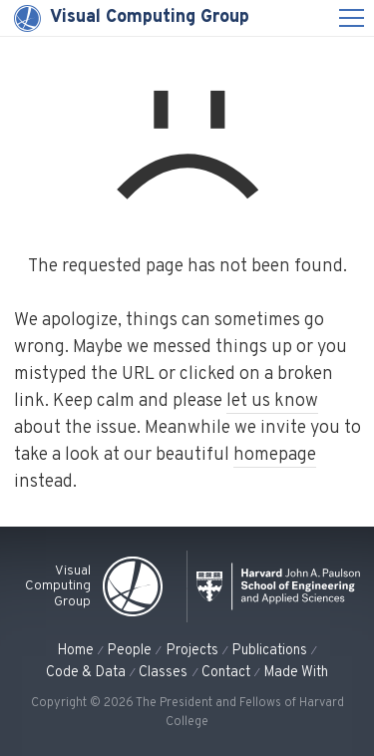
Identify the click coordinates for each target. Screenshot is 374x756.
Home (75, 650)
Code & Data (86, 672)
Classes (163, 672)
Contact (225, 672)
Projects (192, 650)
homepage (274, 455)
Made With (295, 672)
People (129, 650)
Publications (269, 650)
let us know (272, 401)
